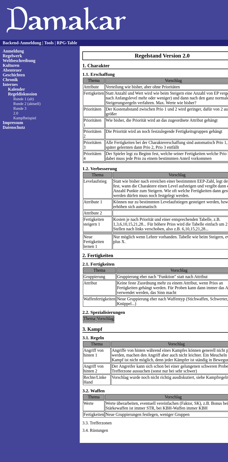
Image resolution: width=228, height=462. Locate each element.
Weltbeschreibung (19, 60)
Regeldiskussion (22, 94)
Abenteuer (12, 70)
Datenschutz (14, 127)
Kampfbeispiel (24, 118)
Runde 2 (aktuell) (27, 104)
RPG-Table (67, 43)
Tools (49, 43)
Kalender (16, 89)
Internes (10, 84)
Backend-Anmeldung (22, 43)
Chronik (10, 79)
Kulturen (11, 65)
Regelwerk (12, 56)
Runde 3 (19, 108)
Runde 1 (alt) (23, 99)
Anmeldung (13, 51)
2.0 (15, 113)
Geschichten (14, 75)
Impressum (13, 122)
